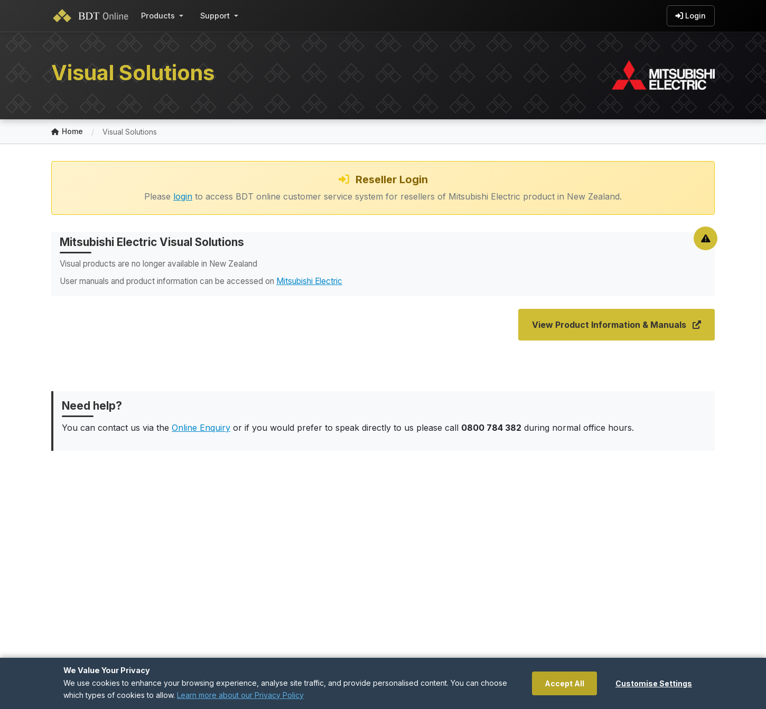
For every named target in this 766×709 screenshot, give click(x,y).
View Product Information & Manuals (616, 324)
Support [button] (215, 15)
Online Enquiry (201, 427)
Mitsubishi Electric (309, 281)
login (182, 196)
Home (67, 132)
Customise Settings (653, 683)
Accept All (564, 683)
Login (691, 16)
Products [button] (158, 15)
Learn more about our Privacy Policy (240, 695)
